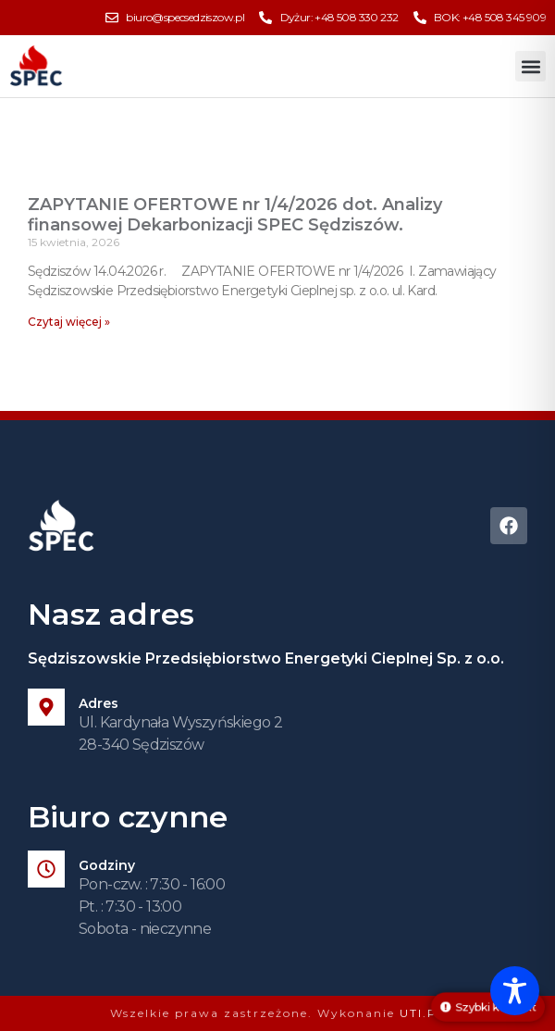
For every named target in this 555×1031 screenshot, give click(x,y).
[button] (530, 66)
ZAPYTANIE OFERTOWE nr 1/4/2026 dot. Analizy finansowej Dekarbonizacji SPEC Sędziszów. (235, 214)
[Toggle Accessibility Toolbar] (514, 990)
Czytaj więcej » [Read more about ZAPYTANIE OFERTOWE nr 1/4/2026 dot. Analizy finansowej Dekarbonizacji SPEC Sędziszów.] (69, 322)
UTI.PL (423, 1013)
